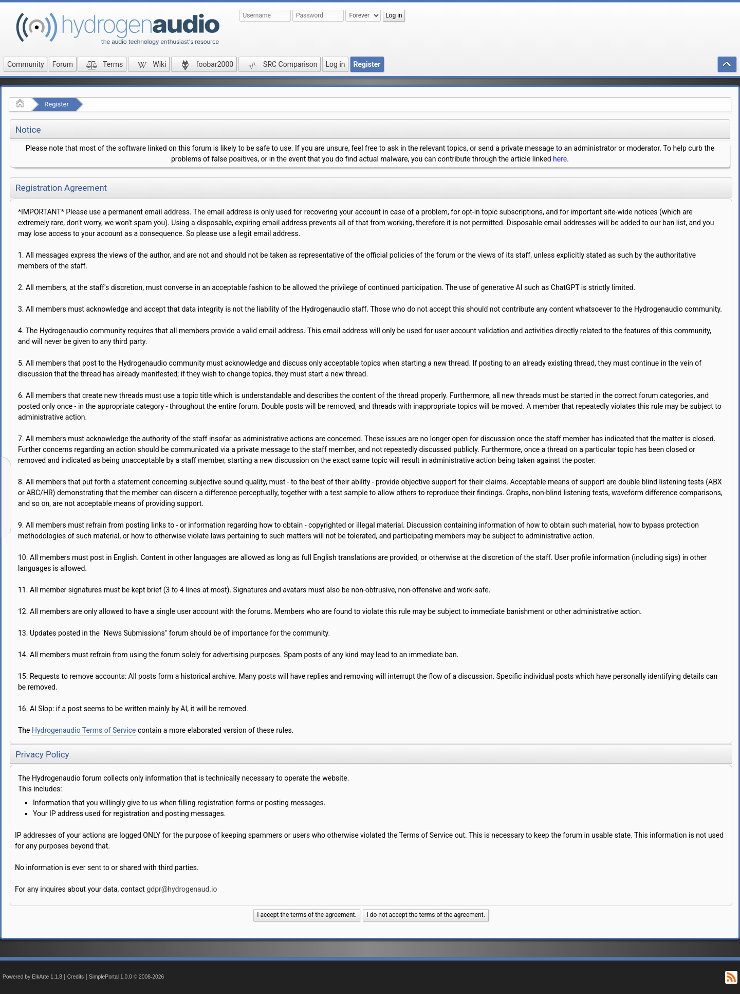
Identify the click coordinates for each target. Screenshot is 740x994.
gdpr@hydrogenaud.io (181, 889)
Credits (75, 977)
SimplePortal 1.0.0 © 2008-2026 (126, 977)
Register (56, 104)
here (560, 159)
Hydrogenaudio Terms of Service (84, 730)
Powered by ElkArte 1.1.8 (32, 977)
